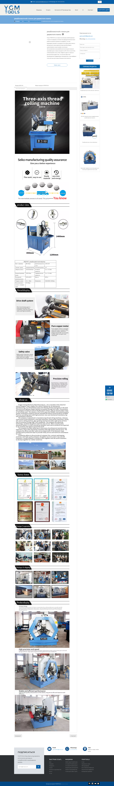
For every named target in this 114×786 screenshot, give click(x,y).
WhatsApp (109, 399)
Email (108, 397)
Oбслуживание (85, 765)
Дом (50, 762)
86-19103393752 (60, 1)
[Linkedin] (92, 783)
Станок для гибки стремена (72, 771)
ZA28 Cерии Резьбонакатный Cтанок (74, 762)
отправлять (90, 60)
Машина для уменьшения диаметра (74, 767)
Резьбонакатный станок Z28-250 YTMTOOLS (89, 90)
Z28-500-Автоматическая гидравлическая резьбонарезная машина (90, 117)
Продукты (51, 765)
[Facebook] (89, 783)
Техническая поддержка (88, 769)
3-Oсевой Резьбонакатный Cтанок (74, 765)
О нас (50, 773)
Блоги (50, 771)
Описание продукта (20, 88)
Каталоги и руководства (55, 769)
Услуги (50, 767)
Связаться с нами (86, 763)
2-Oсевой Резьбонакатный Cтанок (73, 763)
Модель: (17, 85)
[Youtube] (95, 783)
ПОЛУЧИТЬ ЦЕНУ (103, 10)
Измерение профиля (87, 771)
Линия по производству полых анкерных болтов (77, 769)
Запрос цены (57, 65)
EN (100, 2)
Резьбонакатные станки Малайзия (89, 142)
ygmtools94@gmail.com (58, 749)
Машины (51, 763)
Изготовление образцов (88, 767)
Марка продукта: (39, 85)
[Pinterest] (98, 783)
